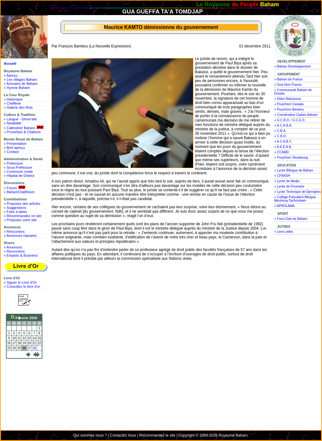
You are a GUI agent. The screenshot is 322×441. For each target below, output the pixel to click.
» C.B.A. (280, 131)
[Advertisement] (26, 384)
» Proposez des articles (22, 203)
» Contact (11, 152)
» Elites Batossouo (287, 99)
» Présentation (15, 143)
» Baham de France (288, 79)
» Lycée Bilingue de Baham (293, 170)
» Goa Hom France (288, 84)
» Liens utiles (283, 231)
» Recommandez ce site (22, 216)
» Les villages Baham (20, 79)
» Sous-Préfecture (18, 167)
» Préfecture (13, 163)
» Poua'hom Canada (288, 104)
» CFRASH (282, 175)
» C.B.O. (280, 136)
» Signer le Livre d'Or (20, 282)
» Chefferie (12, 103)
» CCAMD (281, 152)
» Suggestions (15, 208)
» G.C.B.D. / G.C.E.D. (289, 120)
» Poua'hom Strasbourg (291, 157)
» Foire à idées (15, 212)
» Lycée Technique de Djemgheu (297, 191)
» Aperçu (11, 75)
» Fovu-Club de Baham (290, 218)
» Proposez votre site (20, 220)
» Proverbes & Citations (22, 132)
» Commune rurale (18, 171)
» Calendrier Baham (24, 127)
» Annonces (13, 247)
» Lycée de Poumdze (289, 186)
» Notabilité (12, 123)
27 (29, 348)
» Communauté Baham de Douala (293, 91)
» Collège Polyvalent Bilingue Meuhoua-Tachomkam (295, 198)
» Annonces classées (20, 235)
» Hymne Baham (17, 88)
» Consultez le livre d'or (22, 286)
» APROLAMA (284, 206)
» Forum (15, 187)
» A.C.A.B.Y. (283, 141)
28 (34, 348)
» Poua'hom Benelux (289, 109)
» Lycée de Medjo (286, 181)
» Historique (13, 99)
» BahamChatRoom (19, 192)
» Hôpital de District (19, 175)
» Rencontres (14, 231)
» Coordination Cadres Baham (296, 115)
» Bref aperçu (14, 148)
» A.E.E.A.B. (283, 147)
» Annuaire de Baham (21, 83)
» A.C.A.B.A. (283, 125)
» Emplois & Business (21, 255)
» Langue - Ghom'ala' (20, 119)
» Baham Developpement (292, 66)
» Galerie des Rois (18, 107)
